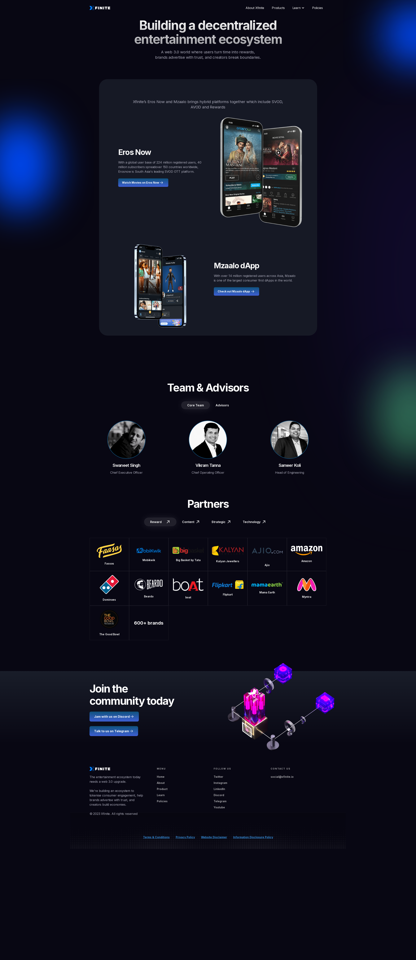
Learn (161, 795)
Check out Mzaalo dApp (234, 291)
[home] (100, 8)
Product (162, 789)
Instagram (220, 782)
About (161, 782)
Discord (219, 795)
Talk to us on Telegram (111, 731)
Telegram (220, 801)
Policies (317, 8)
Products (278, 8)
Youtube (219, 807)
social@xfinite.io (282, 776)
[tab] (195, 405)
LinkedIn (219, 789)
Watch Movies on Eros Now (140, 182)
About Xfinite (255, 8)
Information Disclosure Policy (253, 837)
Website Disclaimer (214, 837)
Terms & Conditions (156, 837)
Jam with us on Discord (112, 716)
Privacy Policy (185, 837)
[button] (298, 8)
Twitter (218, 776)
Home (160, 776)
